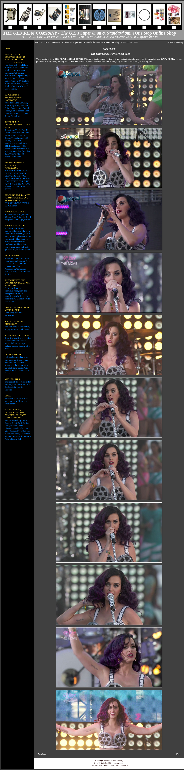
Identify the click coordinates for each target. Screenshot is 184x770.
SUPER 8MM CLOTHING (17, 335)
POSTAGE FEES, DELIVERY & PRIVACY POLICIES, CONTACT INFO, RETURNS (16, 413)
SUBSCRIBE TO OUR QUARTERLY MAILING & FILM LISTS (17, 283)
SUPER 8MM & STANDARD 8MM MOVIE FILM (17, 125)
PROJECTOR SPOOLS (15, 211)
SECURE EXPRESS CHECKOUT (14, 322)
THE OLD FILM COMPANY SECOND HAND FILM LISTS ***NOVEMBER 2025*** (17, 58)
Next (178, 754)
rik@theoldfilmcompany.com (112, 763)
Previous (42, 754)
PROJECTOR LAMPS (15, 225)
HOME (8, 48)
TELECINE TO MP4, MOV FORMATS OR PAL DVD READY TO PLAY (17, 198)
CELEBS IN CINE (13, 354)
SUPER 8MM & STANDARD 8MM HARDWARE (13, 97)
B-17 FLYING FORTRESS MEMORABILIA (17, 308)
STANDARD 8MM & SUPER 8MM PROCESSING (14, 165)
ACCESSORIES (12, 255)
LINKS (8, 395)
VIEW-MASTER (12, 379)
